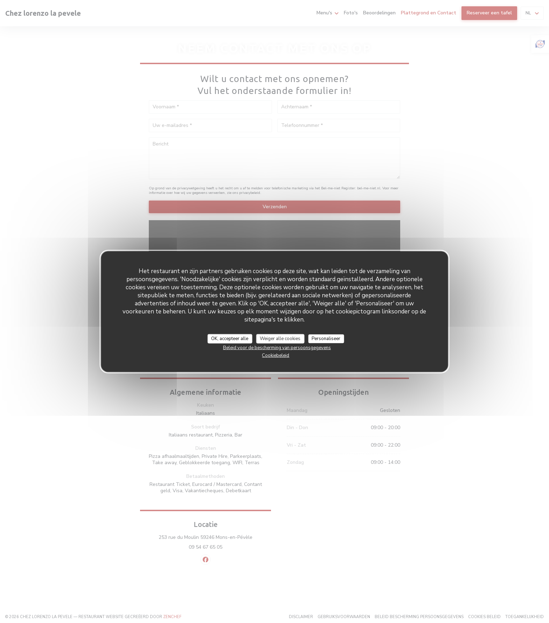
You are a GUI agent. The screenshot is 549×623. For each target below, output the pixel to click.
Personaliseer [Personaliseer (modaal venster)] (326, 338)
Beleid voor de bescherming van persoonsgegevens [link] (277, 348)
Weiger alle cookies (280, 338)
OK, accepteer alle (229, 338)
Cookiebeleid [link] (275, 355)
